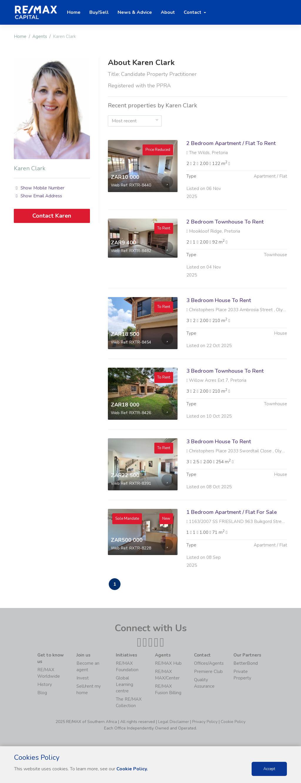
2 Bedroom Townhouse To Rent (225, 228)
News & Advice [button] (135, 12)
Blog (42, 693)
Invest (82, 678)
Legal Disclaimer (173, 721)
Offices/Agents (209, 663)
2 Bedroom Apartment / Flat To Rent (231, 143)
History (44, 684)
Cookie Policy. (132, 769)
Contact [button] (193, 12)
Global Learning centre (124, 684)
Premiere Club (208, 671)
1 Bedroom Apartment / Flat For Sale (231, 519)
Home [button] (74, 12)
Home (20, 36)
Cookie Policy (233, 721)
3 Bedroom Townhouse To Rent (225, 377)
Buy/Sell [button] (99, 12)
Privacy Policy (205, 721)
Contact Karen (51, 216)
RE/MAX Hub (168, 663)
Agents (39, 36)
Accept (269, 769)
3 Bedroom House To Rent (218, 307)
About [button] (168, 12)
